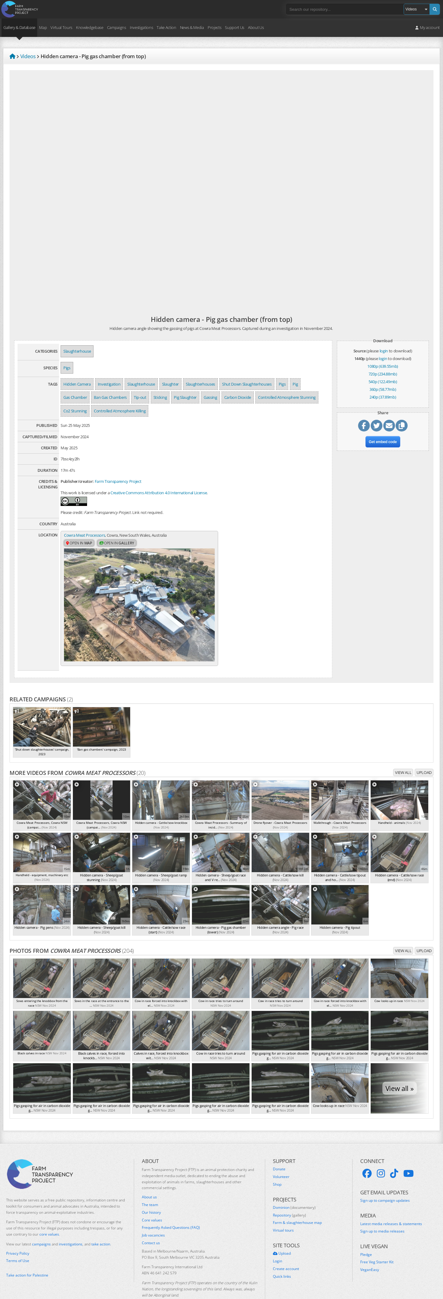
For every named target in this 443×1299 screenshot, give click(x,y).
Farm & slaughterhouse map (297, 1205)
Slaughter (170, 384)
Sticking (160, 397)
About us (149, 1179)
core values (49, 1216)
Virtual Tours (61, 27)
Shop (277, 1166)
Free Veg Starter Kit (376, 1244)
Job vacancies (153, 1217)
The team (150, 1187)
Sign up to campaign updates (385, 1183)
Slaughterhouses (200, 384)
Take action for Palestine (27, 1257)
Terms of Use (17, 1243)
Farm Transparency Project (118, 481)
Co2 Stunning (75, 411)
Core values (152, 1202)
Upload (424, 755)
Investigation (109, 384)
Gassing (210, 397)
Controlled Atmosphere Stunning (287, 397)
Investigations (141, 27)
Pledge (366, 1236)
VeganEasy (369, 1252)
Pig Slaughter (185, 397)
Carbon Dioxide (237, 397)
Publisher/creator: (77, 481)
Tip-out (140, 397)
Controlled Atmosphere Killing (120, 411)
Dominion (294, 1189)
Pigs (66, 368)
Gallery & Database (19, 27)
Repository (289, 1197)
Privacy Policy (17, 1235)
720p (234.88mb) (383, 374)
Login (277, 1243)
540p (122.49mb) (383, 381)
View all (403, 755)
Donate (279, 1151)
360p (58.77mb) (382, 389)
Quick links (282, 1258)
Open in (79, 543)
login (384, 351)
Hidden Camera (77, 384)
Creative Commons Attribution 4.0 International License (158, 492)
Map (43, 27)
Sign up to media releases (382, 1213)
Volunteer (281, 1159)
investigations (70, 1226)
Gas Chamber (75, 397)
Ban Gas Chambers (110, 397)
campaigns (41, 1226)
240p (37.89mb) (382, 397)
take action (100, 1226)
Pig (295, 384)
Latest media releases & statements (391, 1206)
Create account (286, 1251)
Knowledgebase (89, 27)
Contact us (151, 1225)
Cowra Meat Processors (84, 535)
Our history (151, 1194)
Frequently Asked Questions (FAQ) (171, 1210)
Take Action (166, 27)
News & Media (192, 27)
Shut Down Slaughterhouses (247, 384)
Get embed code (383, 442)
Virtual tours (283, 1212)
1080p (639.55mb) (382, 366)
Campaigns (116, 27)
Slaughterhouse (77, 351)
